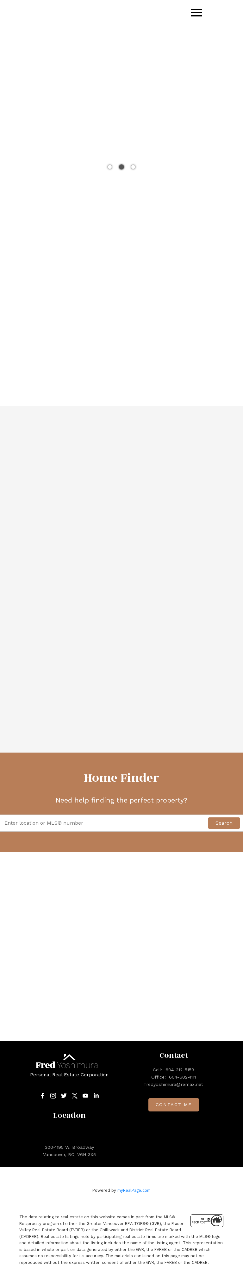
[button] (42, 1095)
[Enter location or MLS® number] (105, 823)
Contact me (174, 1104)
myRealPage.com (134, 1190)
